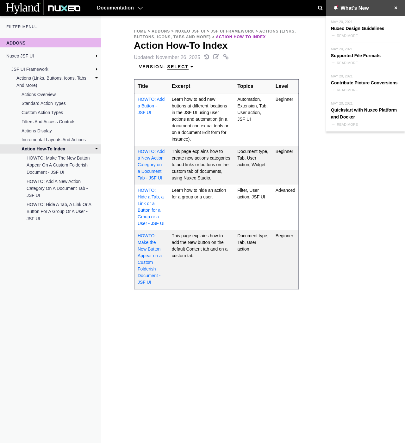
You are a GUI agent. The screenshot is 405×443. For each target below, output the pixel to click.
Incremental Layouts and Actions (54, 139)
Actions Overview (39, 94)
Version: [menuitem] (166, 67)
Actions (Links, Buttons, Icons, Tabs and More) (51, 82)
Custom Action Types (42, 112)
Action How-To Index (43, 148)
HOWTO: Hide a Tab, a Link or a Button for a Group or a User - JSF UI (59, 211)
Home (140, 31)
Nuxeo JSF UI (20, 55)
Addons (16, 43)
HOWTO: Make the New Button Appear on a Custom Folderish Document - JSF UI (58, 165)
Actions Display (37, 130)
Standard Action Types (44, 103)
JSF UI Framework (29, 69)
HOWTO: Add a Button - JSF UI (151, 106)
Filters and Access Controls (48, 121)
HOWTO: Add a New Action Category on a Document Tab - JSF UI (57, 188)
